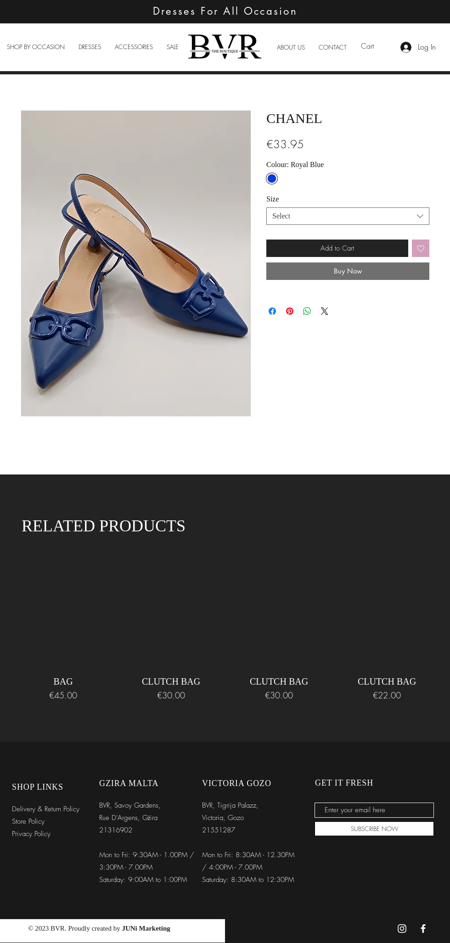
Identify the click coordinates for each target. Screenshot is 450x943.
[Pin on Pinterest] (289, 311)
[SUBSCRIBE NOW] (374, 828)
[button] (36, 46)
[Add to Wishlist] (421, 248)
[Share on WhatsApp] (307, 311)
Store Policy (28, 821)
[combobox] (347, 216)
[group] (225, 631)
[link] (373, 46)
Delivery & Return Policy (45, 809)
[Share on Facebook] (272, 311)
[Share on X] (324, 311)
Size (272, 199)
